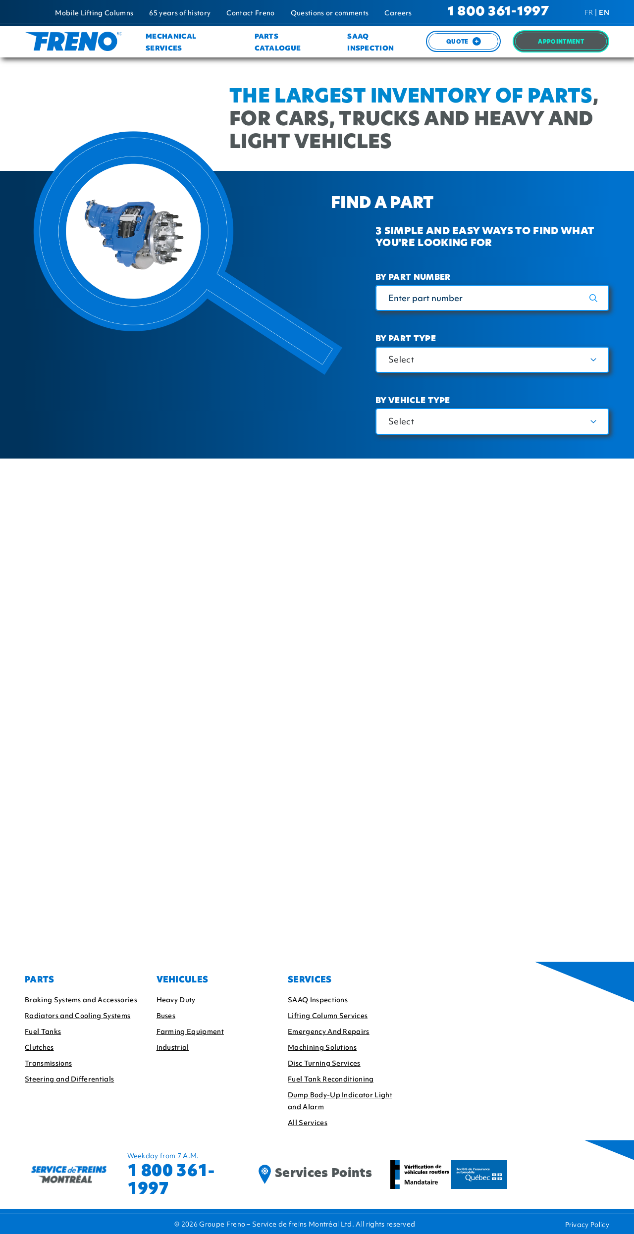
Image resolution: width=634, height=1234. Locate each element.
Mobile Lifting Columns (94, 12)
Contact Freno (250, 12)
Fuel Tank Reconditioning (331, 1079)
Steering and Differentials (69, 1079)
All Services (307, 1122)
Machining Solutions (322, 1047)
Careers (398, 12)
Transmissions (48, 1063)
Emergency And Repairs (329, 1031)
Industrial (173, 1047)
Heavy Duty (176, 999)
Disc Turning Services (324, 1063)
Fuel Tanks (43, 1031)
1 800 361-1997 (498, 12)
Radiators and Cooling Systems (77, 1015)
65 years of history (180, 12)
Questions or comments (330, 12)
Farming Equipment (190, 1031)
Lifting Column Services (328, 1015)
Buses (166, 1015)
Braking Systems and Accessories (81, 999)
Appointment (561, 42)
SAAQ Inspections (318, 999)
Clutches (39, 1047)
